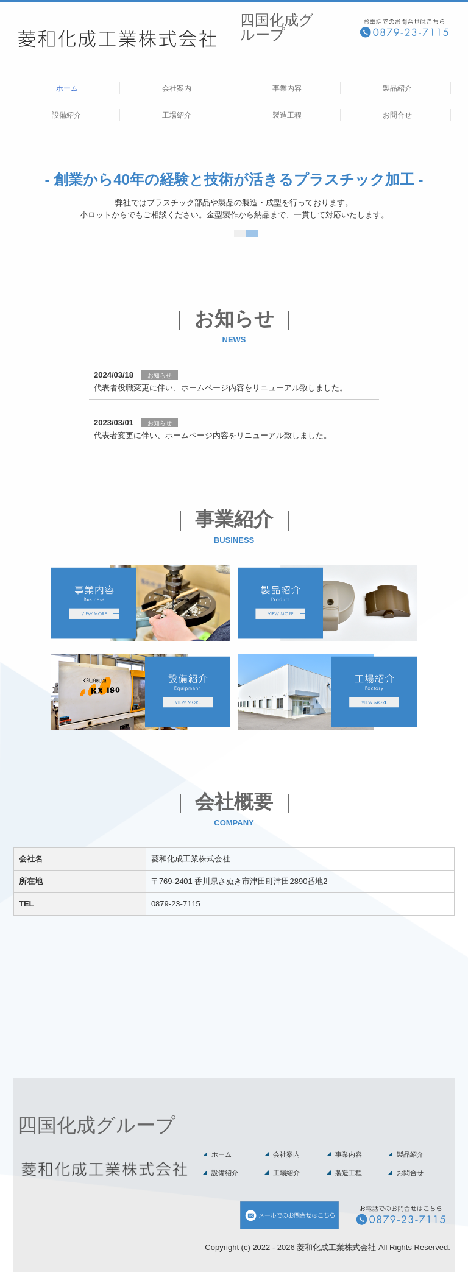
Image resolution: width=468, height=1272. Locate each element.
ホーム (67, 88)
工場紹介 (176, 115)
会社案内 (176, 88)
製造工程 (287, 115)
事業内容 (287, 88)
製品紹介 (397, 88)
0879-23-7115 (175, 903)
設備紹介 (66, 115)
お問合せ (397, 115)
